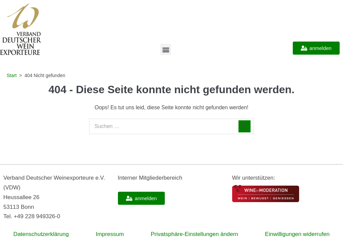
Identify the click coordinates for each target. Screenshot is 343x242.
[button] (165, 49)
